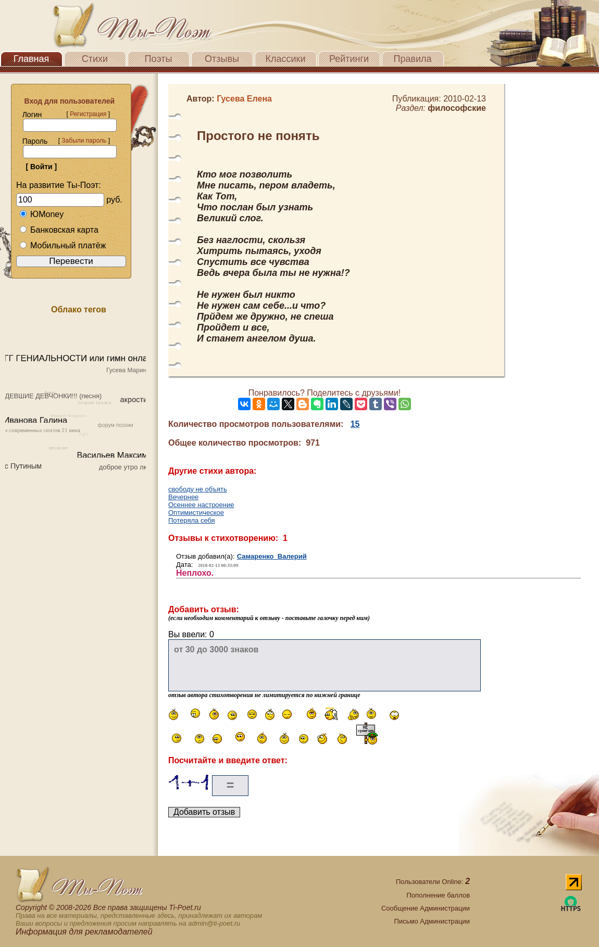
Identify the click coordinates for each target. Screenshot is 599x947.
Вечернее (183, 497)
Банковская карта (58, 229)
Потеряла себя (191, 520)
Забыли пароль (83, 140)
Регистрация (88, 114)
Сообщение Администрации (425, 908)
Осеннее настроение (201, 505)
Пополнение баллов (438, 895)
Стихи (95, 59)
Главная (31, 59)
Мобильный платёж (62, 245)
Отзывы (222, 59)
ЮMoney (41, 214)
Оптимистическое (196, 512)
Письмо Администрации (432, 921)
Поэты (158, 59)
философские (457, 108)
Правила (412, 59)
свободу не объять (197, 489)
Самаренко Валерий (272, 556)
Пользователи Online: (433, 882)
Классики (286, 59)
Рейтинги (349, 59)
